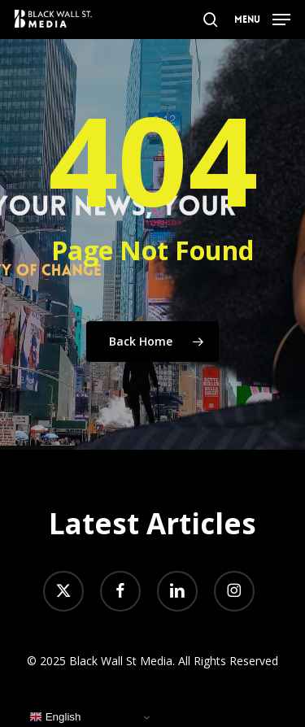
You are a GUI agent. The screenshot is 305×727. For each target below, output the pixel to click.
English (55, 717)
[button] (262, 18)
